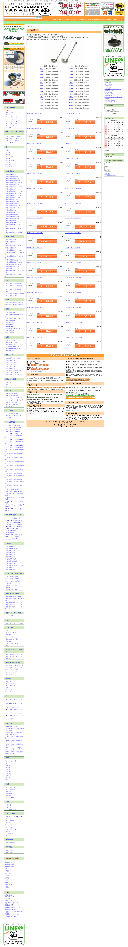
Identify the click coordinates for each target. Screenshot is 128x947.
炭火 (5, 868)
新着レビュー (62, 19)
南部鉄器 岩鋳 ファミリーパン (14, 191)
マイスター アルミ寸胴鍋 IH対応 (15, 439)
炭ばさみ (8, 382)
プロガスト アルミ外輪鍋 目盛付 (15, 479)
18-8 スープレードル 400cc (35, 277)
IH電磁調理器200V (9, 866)
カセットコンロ (8, 870)
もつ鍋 (8, 158)
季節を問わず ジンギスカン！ (14, 138)
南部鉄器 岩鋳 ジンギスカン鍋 (14, 182)
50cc (41, 80)
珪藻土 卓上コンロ (11, 366)
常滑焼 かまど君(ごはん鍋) (13, 328)
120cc (41, 99)
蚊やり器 (8, 681)
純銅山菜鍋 (9, 793)
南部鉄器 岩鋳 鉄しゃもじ (13, 218)
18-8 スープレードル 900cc (73, 307)
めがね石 (8, 587)
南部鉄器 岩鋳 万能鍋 (12, 176)
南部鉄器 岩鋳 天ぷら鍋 (12, 208)
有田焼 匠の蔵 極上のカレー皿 (14, 602)
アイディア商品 (10, 813)
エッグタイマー (10, 827)
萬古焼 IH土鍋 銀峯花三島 (13, 348)
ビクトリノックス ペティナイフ (14, 654)
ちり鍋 (8, 154)
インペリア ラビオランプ (13, 295)
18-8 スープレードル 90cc (34, 188)
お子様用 (6, 888)
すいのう (8, 641)
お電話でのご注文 (101, 19)
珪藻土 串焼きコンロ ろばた (13, 358)
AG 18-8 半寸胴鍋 (11, 530)
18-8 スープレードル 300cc (73, 248)
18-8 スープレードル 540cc (35, 292)
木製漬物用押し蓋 (11, 809)
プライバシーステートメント (12, 907)
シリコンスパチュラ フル (13, 670)
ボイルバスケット (11, 637)
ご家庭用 (6, 881)
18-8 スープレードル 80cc (72, 173)
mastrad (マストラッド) (13, 662)
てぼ (7, 630)
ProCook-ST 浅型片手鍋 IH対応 (14, 526)
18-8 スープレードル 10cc (34, 113)
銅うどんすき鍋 (10, 797)
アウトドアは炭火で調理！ (13, 140)
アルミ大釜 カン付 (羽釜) (13, 581)
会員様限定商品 (10, 839)
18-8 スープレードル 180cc (73, 218)
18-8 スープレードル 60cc (72, 158)
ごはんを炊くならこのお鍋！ (14, 136)
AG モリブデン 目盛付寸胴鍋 (14, 535)
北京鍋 (8, 767)
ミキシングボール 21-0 (12, 119)
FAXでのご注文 (91, 19)
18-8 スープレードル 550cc (73, 292)
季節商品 (8, 678)
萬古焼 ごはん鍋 (10, 340)
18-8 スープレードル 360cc (73, 262)
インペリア (9, 280)
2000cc (71, 108)
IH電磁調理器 (8, 863)
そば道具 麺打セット (11, 548)
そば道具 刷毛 (10, 546)
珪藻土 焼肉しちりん (11, 362)
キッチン (6, 877)
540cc (71, 88)
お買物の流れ (8, 895)
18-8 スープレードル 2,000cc (73, 337)
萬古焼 (7, 337)
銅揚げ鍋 (8, 795)
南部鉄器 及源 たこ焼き (12, 268)
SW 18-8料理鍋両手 (11, 539)
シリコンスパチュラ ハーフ (13, 672)
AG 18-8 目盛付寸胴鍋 (12, 528)
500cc (71, 85)
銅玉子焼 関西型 (10, 789)
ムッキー (8, 818)
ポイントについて (9, 897)
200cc (71, 66)
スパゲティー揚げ (11, 632)
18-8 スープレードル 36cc (72, 128)
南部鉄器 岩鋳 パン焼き (12, 203)
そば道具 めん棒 (10, 554)
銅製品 (7, 784)
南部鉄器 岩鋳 (10, 171)
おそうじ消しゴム (11, 820)
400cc (71, 83)
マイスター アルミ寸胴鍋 (13, 425)
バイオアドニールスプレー (13, 825)
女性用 (6, 886)
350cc (71, 77)
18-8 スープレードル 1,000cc (35, 322)
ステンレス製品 (12, 22)
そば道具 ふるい (10, 550)
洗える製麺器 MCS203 (12, 616)
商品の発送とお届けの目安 (11, 915)
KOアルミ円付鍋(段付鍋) (12, 489)
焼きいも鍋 (9, 690)
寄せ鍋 (8, 152)
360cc (71, 80)
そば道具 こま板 (10, 563)
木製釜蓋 (8, 583)
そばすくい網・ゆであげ (12, 643)
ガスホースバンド (11, 406)
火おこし (8, 384)
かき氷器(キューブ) (11, 685)
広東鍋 (8, 769)
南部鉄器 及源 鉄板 (11, 240)
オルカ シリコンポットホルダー (14, 668)
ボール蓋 (8, 127)
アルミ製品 (9, 847)
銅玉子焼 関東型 (10, 787)
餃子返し (8, 115)
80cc (41, 91)
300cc (71, 74)
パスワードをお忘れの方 (110, 175)
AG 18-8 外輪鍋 (10, 532)
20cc (41, 69)
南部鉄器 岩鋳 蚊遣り (12, 220)
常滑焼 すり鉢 (10, 324)
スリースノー (9, 627)
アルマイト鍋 (9, 850)
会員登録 (109, 19)
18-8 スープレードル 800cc (35, 307)
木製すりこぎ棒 (10, 331)
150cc (41, 105)
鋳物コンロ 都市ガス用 (12, 396)
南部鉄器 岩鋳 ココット (12, 174)
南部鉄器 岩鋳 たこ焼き (12, 199)
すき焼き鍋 (9, 167)
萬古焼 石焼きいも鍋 (11, 342)
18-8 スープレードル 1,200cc (73, 322)
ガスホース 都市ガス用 (12, 404)
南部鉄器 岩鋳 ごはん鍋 (12, 184)
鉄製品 (7, 758)
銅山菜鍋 (8, 791)
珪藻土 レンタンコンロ (12, 372)
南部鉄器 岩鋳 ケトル (12, 842)
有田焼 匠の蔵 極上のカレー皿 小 (15, 605)
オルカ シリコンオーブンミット (14, 665)
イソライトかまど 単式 (12, 577)
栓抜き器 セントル (11, 829)
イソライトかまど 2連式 (12, 579)
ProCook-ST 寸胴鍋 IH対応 (13, 518)
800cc (71, 94)
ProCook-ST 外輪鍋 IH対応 (13, 522)
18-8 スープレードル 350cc (35, 262)
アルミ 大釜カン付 (11, 852)
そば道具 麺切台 (10, 569)
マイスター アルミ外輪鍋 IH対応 (15, 445)
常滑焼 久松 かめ (10, 312)
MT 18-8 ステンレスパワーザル (14, 726)
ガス (5, 861)
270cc (71, 71)
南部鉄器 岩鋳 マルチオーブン (14, 187)
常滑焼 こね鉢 (10, 326)
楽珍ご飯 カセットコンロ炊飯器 (14, 623)
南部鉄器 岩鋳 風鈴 (11, 222)
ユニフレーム (9, 410)
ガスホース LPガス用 (12, 402)
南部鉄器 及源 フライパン (13, 248)
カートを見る (76, 19)
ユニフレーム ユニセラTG (13, 413)
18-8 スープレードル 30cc (34, 128)
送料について (8, 898)
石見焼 (7, 299)
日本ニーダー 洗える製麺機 (14, 613)
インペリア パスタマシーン (13, 283)
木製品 (7, 802)
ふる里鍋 (8, 165)
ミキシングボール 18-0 (12, 117)
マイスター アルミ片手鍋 (13, 431)
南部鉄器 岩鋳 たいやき (12, 201)
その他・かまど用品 (11, 589)
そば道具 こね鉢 (10, 552)
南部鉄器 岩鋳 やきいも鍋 (13, 206)
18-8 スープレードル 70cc (34, 173)
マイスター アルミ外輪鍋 (13, 429)
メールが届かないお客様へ (11, 916)
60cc (41, 85)
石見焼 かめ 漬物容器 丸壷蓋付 (14, 305)
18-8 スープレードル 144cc (73, 203)
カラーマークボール (11, 125)
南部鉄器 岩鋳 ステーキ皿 (13, 197)
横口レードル (9, 112)
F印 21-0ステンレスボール (13, 707)
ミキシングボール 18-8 (12, 121)
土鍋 (7, 150)
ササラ (8, 835)
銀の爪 (8, 831)
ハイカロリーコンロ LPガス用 (14, 398)
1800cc (71, 105)
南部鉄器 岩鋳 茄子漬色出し (13, 216)
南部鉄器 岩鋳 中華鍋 (12, 214)
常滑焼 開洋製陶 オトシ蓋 (13, 318)
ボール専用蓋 (9, 719)
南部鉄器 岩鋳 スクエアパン (13, 210)
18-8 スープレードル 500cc (73, 277)
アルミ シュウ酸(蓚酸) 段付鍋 (14, 491)
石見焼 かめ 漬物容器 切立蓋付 (14, 303)
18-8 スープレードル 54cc (34, 158)
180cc (41, 108)
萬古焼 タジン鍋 (10, 344)
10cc (41, 66)
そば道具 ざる (10, 567)
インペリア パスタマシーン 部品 (15, 293)
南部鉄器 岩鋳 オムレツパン (13, 193)
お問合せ (83, 19)
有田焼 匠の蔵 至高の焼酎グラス (15, 596)
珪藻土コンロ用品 (11, 379)
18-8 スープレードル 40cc (34, 143)
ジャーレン (9, 771)
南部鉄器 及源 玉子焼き (12, 266)
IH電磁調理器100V (9, 864)
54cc (41, 83)
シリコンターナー (11, 674)
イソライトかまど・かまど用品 (15, 573)
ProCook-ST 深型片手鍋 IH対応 (14, 524)
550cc (71, 91)
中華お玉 (8, 773)
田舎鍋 (8, 162)
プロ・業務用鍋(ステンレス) (14, 515)
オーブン (6, 872)
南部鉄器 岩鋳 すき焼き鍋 (13, 180)
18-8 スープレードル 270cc (35, 248)
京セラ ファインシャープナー (14, 816)
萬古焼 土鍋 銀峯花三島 (12, 346)
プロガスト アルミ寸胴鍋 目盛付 (15, 473)
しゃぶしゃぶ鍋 (10, 160)
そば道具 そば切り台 (11, 561)
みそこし (8, 645)
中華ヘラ (8, 775)
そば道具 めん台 (10, 557)
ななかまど (9, 620)
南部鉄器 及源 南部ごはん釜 (13, 246)
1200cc (71, 102)
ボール (7, 696)
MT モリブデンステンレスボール (15, 713)
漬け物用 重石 (10, 333)
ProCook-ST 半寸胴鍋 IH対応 (14, 520)
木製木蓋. (8, 805)
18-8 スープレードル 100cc (73, 188)
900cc (71, 97)
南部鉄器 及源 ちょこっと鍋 (13, 264)
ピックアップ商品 (11, 143)
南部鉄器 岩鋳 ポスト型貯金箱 (14, 232)
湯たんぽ (8, 692)
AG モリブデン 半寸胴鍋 (12, 537)
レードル (19, 22)
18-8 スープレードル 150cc (35, 218)
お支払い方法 (8, 900)
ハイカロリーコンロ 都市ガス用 (14, 400)
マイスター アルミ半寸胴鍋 (13, 427)
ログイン (114, 19)
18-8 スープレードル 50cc (72, 143)
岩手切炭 (8, 418)
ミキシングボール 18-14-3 (13, 123)
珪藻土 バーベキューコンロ (13, 370)
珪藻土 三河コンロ (11, 364)
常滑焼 (7, 309)
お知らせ (69, 19)
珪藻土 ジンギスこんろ (12, 360)
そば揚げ (8, 635)
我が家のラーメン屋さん (12, 639)
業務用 (6, 882)
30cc (41, 71)
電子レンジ (7, 873)
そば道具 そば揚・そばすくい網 (14, 565)
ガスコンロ (9, 390)
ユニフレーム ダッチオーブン (14, 415)
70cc (41, 88)
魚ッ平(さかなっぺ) (11, 823)
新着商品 (55, 19)
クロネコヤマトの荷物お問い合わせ (14, 911)
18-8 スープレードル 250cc (73, 233)
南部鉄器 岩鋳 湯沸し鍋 (12, 212)
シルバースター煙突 (11, 585)
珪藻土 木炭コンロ (11, 368)
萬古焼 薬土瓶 (10, 350)
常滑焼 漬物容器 (10, 320)
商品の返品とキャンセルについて (13, 902)
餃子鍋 (8, 778)
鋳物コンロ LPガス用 (12, 393)
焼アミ (8, 386)
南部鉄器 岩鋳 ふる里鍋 (12, 178)
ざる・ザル (9, 723)
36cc (41, 74)
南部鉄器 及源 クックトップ (13, 250)
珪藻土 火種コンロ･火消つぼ (13, 375)
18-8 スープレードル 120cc (35, 203)
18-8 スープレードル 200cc (35, 233)
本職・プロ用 (8, 884)
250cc (71, 68)
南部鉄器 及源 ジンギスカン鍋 (14, 262)
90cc (41, 94)
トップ (6, 22)
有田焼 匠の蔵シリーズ (12, 593)
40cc (41, 77)
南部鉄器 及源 (10, 236)
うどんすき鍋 (9, 156)
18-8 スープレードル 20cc (72, 113)
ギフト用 (6, 879)
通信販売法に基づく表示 (11, 909)
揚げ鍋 (8, 765)
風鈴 (7, 687)
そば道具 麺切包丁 (11, 559)
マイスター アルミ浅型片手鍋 (14, 433)
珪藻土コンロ (9, 355)
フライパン (9, 763)
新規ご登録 (107, 173)
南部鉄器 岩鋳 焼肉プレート (13, 195)
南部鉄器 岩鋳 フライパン (13, 189)
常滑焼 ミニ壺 (10, 322)
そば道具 (8, 543)
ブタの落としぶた (11, 833)
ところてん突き (10, 683)
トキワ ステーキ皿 (11, 761)
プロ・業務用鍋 (10, 422)
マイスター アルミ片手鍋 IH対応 (15, 447)
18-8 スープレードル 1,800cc (35, 337)
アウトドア (7, 875)
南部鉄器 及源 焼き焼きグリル (14, 260)
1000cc (71, 99)
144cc (41, 102)
